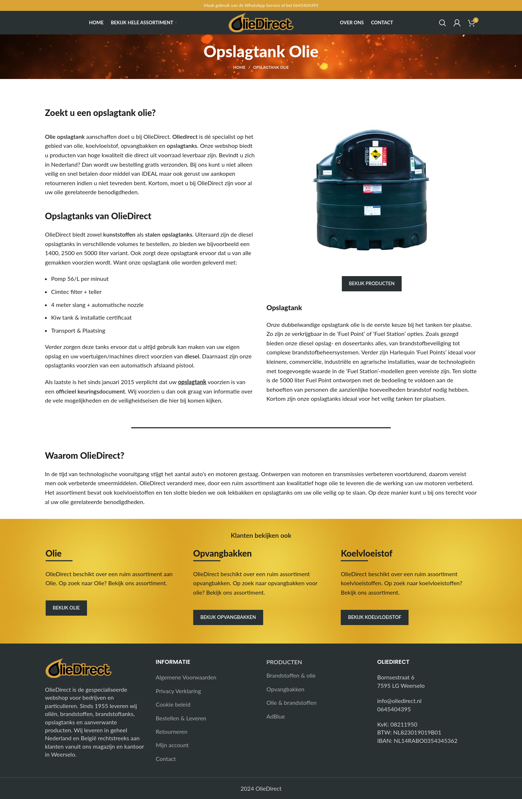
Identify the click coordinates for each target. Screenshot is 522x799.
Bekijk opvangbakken (228, 617)
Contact (166, 758)
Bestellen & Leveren (181, 718)
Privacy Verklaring (178, 690)
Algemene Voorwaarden (186, 677)
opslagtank (192, 381)
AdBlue (275, 716)
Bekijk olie (66, 608)
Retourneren (172, 731)
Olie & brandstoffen (291, 702)
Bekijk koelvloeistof (374, 617)
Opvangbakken (285, 689)
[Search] (442, 23)
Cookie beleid (173, 704)
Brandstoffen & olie (291, 675)
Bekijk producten (372, 283)
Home (239, 67)
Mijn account (172, 744)
